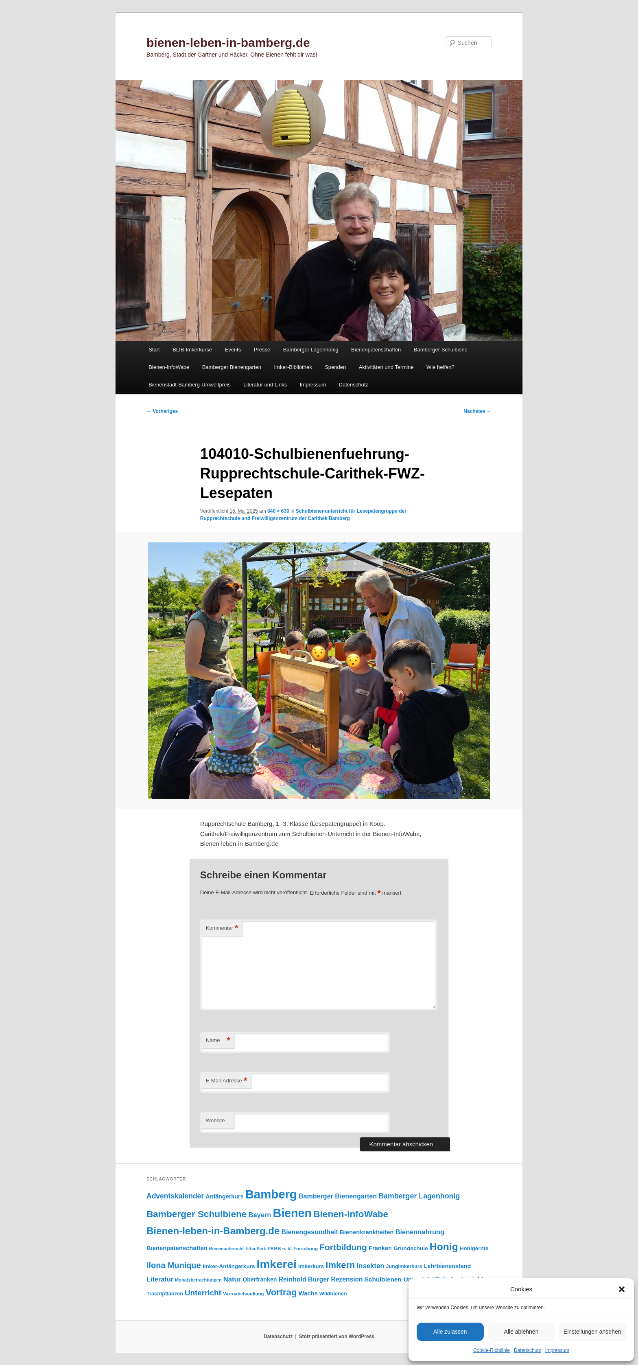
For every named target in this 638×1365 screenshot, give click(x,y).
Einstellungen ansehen (592, 1331)
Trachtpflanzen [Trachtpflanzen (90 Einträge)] (164, 1293)
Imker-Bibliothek (293, 367)
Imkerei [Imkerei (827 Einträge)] (277, 1264)
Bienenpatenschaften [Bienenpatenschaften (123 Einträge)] (177, 1248)
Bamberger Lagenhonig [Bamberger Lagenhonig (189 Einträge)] (419, 1196)
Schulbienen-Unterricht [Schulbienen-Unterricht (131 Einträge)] (399, 1279)
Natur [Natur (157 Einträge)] (232, 1279)
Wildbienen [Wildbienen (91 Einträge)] (333, 1293)
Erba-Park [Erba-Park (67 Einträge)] (255, 1248)
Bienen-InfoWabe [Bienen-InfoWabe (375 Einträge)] (350, 1214)
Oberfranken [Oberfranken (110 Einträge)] (260, 1279)
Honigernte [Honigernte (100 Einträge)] (474, 1248)
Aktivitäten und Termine (386, 367)
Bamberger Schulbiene (441, 350)
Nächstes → (477, 411)
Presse (262, 350)
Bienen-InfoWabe (169, 367)
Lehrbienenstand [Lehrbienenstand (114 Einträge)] (447, 1266)
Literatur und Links (265, 385)
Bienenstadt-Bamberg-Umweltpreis (190, 385)
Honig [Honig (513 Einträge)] (444, 1246)
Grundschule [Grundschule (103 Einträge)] (410, 1248)
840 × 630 (278, 511)
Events (233, 350)
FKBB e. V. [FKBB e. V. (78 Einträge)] (280, 1248)
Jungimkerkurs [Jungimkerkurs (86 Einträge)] (404, 1266)
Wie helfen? (440, 367)
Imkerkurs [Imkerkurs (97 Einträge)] (311, 1266)
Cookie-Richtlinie (491, 1350)
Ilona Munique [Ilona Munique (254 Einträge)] (173, 1265)
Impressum (557, 1350)
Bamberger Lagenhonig (311, 350)
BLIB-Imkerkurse (192, 350)
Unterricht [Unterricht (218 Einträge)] (203, 1292)
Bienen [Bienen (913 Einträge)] (292, 1213)
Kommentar (222, 928)
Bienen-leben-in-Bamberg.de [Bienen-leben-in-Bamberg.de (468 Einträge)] (213, 1230)
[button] (622, 1289)
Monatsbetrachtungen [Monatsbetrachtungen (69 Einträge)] (198, 1279)
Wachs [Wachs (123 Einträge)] (308, 1293)
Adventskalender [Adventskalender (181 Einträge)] (175, 1196)
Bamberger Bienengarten (231, 367)
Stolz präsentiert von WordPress (336, 1336)
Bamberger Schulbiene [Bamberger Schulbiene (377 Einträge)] (196, 1214)
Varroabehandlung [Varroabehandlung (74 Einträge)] (243, 1293)
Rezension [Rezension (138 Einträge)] (347, 1279)
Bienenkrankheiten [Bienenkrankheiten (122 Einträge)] (366, 1232)
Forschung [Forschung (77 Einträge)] (305, 1248)
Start (154, 350)
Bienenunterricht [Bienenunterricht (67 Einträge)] (226, 1248)
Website (215, 1120)
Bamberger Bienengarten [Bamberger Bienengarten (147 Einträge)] (338, 1196)
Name (218, 1041)
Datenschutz (527, 1350)
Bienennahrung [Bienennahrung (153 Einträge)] (419, 1232)
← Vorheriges (162, 411)
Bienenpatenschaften (376, 350)
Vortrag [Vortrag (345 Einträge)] (281, 1292)
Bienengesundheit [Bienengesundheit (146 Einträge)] (310, 1232)
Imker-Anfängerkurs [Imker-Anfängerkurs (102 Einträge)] (229, 1266)
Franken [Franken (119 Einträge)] (380, 1248)
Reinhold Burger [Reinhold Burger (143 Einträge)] (304, 1279)
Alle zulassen (450, 1331)
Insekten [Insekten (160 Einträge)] (371, 1266)
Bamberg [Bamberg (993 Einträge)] (271, 1194)
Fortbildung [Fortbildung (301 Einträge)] (343, 1247)
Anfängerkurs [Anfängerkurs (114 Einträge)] (224, 1196)
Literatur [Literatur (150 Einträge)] (159, 1279)
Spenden (335, 367)
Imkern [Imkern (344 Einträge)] (340, 1265)
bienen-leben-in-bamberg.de (228, 42)
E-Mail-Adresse (226, 1081)
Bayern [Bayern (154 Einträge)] (260, 1214)
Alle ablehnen (521, 1331)
